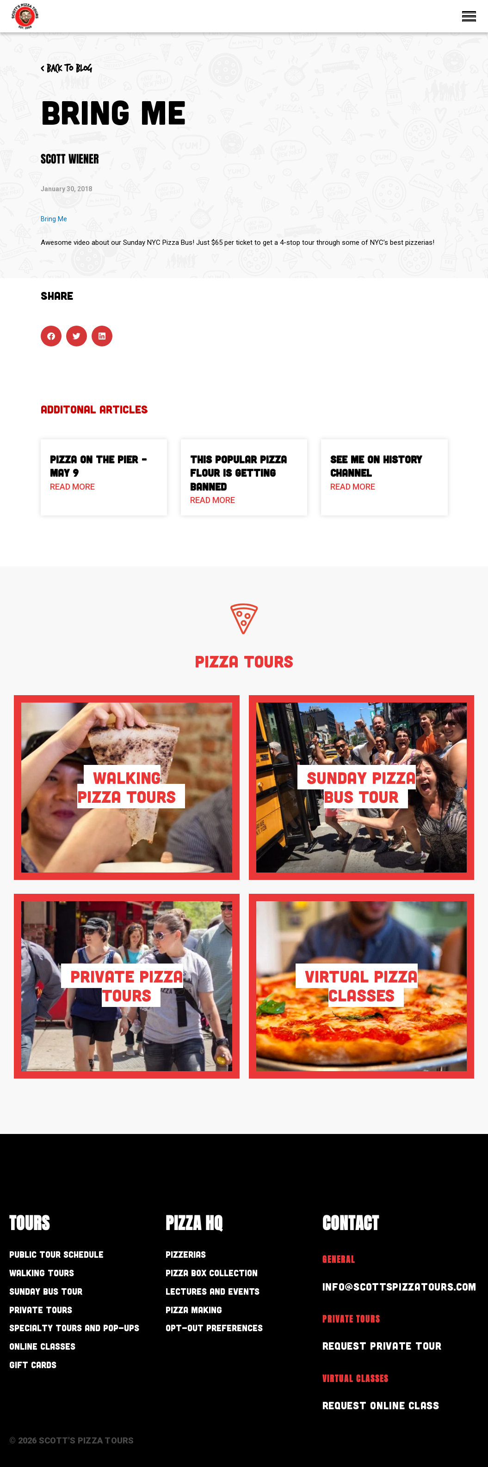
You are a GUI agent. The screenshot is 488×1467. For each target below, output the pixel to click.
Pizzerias (191, 1255)
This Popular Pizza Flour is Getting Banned (238, 472)
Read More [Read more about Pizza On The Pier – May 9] (72, 486)
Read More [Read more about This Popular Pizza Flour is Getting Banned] (212, 500)
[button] (51, 336)
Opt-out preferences (226, 1336)
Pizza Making (201, 1316)
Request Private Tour (386, 1345)
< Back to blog (72, 68)
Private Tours (48, 1316)
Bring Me (54, 219)
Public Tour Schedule (68, 1255)
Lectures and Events (224, 1296)
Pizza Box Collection (223, 1275)
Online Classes (51, 1369)
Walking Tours (50, 1275)
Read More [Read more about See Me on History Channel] (352, 486)
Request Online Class (385, 1405)
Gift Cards (38, 1390)
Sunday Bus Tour (56, 1296)
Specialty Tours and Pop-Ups (82, 1342)
